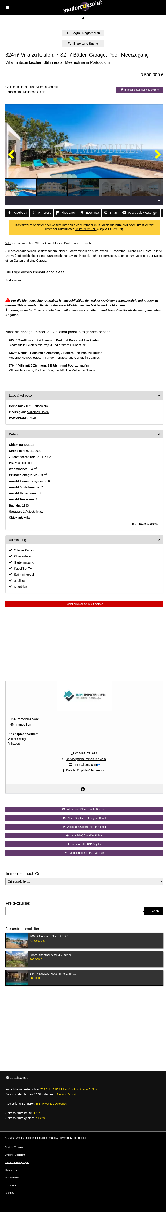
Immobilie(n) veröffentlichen (84, 835)
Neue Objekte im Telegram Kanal (84, 818)
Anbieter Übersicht (15, 1154)
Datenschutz (12, 1170)
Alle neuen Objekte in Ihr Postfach (84, 809)
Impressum (11, 1185)
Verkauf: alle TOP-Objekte (84, 844)
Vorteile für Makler (15, 1147)
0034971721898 (85, 229)
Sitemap (9, 1192)
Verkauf (53, 87)
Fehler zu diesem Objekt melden (84, 604)
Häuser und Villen (31, 87)
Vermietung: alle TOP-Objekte (84, 852)
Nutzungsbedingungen (17, 1162)
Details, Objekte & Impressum (86, 770)
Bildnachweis (12, 1177)
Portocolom (13, 92)
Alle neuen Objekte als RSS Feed (84, 826)
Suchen (153, 911)
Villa (8, 243)
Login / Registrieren (83, 33)
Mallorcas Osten (34, 92)
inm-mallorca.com (85, 764)
